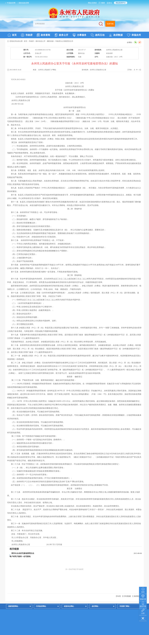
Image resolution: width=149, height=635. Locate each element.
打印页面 (127, 596)
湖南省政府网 (23, 3)
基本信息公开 (40, 41)
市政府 (26, 35)
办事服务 (79, 35)
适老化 (109, 3)
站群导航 (110, 24)
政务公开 (61, 35)
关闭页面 (137, 596)
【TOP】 (118, 596)
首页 (12, 35)
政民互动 (98, 35)
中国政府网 (11, 3)
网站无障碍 (92, 3)
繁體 (103, 3)
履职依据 (50, 41)
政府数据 (116, 35)
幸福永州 (134, 35)
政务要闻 (43, 34)
